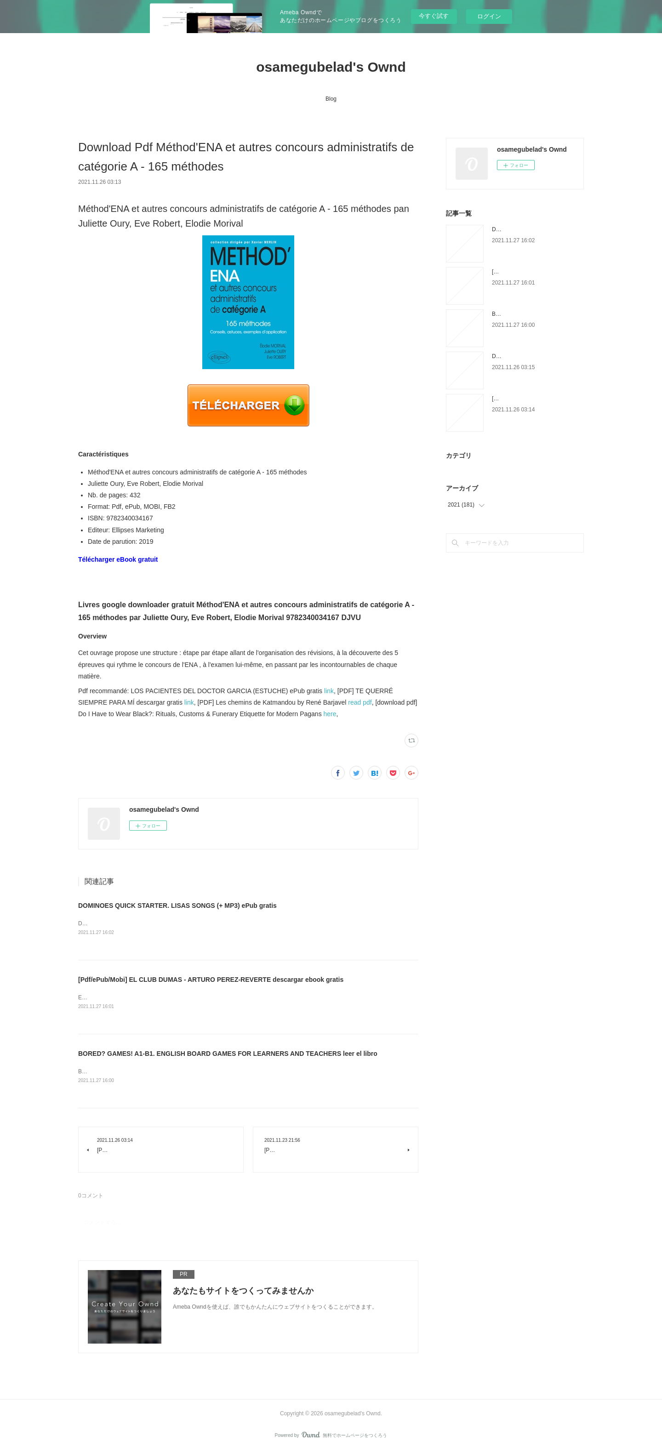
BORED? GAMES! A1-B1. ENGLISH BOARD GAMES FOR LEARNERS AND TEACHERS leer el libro (227, 1055)
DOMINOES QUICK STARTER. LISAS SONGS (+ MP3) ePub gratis (177, 905)
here (330, 714)
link (329, 691)
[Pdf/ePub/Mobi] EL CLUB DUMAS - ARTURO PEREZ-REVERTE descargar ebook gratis (210, 980)
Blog (331, 99)
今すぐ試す (434, 15)
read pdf (359, 702)
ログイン (489, 16)
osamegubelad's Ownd (331, 66)
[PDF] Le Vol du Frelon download (532, 398)
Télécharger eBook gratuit (118, 559)
